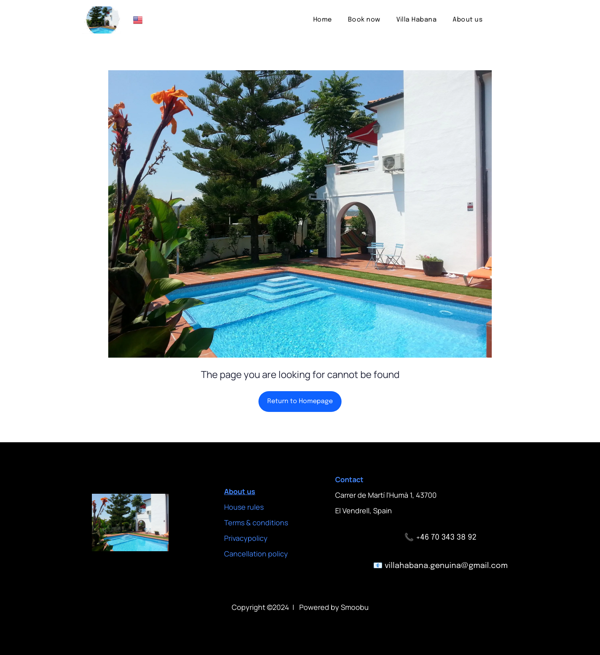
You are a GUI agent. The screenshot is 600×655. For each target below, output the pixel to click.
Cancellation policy (256, 553)
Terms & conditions (256, 522)
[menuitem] (322, 19)
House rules (244, 507)
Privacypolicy (246, 538)
